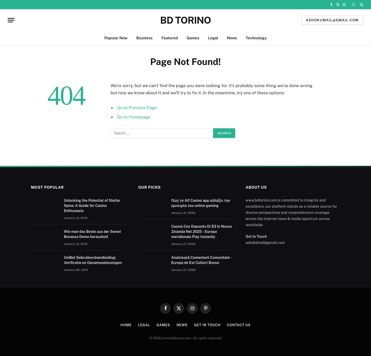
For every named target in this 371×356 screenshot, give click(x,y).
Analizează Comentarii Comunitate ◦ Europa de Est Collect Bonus (201, 260)
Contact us (239, 325)
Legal (213, 38)
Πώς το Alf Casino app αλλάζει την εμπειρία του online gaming (200, 203)
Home (126, 325)
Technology (256, 38)
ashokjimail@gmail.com (332, 20)
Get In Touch (207, 325)
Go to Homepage (133, 117)
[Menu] (11, 20)
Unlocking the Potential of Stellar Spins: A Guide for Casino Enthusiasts (92, 205)
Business (144, 38)
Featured (169, 38)
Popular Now (116, 38)
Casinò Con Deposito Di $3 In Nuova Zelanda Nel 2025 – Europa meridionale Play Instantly (201, 231)
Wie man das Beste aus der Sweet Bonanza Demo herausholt (92, 234)
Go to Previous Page (137, 107)
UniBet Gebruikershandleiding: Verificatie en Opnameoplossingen (93, 260)
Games (193, 38)
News (232, 38)
